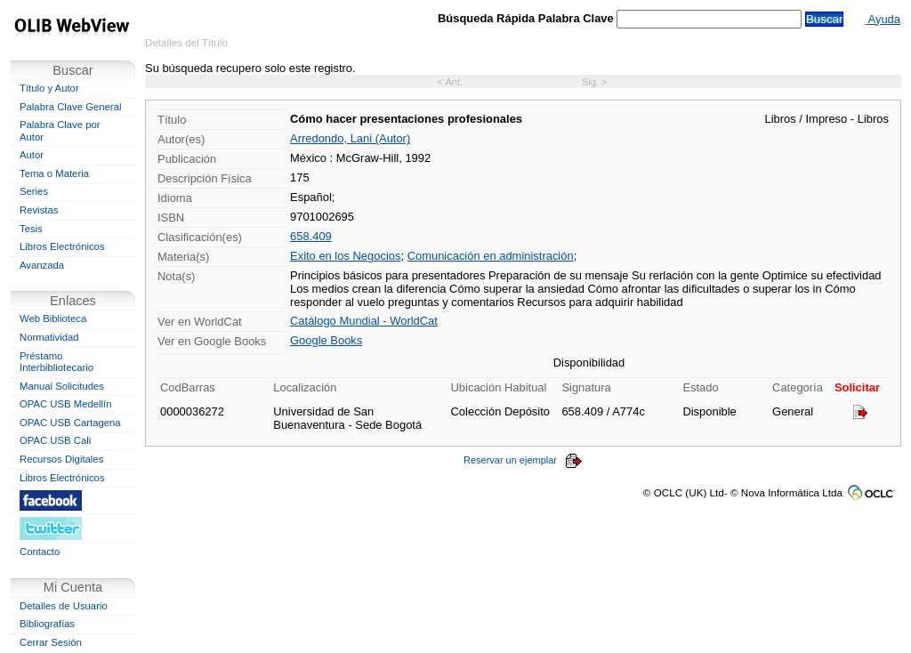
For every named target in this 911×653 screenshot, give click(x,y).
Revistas (39, 210)
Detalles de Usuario (64, 606)
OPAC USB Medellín (66, 404)
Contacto (40, 551)
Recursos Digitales (61, 459)
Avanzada (42, 265)
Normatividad (49, 337)
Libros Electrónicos (62, 246)
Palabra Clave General (70, 106)
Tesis (31, 228)
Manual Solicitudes (62, 386)
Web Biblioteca (53, 318)
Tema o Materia (54, 173)
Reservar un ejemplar (523, 460)
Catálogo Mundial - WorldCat (364, 320)
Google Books (326, 340)
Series (34, 191)
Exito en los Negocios (345, 255)
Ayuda (883, 19)
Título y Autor (49, 88)
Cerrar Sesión (51, 642)
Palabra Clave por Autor (60, 130)
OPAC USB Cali (55, 440)
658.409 (311, 236)
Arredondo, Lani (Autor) (350, 138)
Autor (32, 154)
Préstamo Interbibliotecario (56, 362)
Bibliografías (47, 623)
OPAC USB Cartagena (70, 422)
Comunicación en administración (490, 255)
